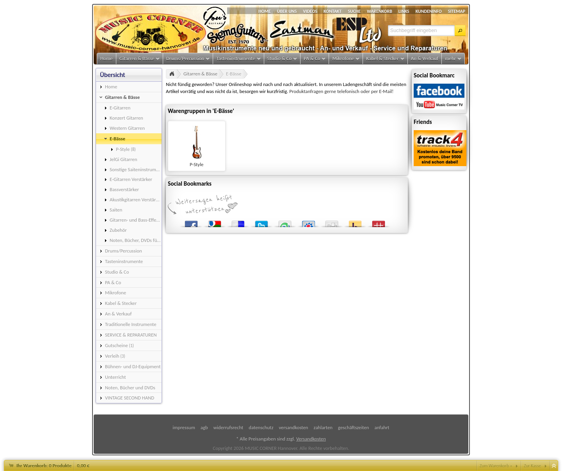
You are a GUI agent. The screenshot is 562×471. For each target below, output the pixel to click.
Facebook (191, 222)
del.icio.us (238, 222)
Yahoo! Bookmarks (355, 222)
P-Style (196, 164)
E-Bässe (233, 74)
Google (214, 222)
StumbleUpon (285, 222)
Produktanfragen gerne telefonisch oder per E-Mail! (341, 91)
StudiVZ (308, 222)
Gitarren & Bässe (200, 74)
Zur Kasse (532, 465)
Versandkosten (311, 439)
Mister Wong (378, 222)
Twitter (261, 222)
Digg (331, 222)
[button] (460, 30)
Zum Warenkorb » (496, 465)
